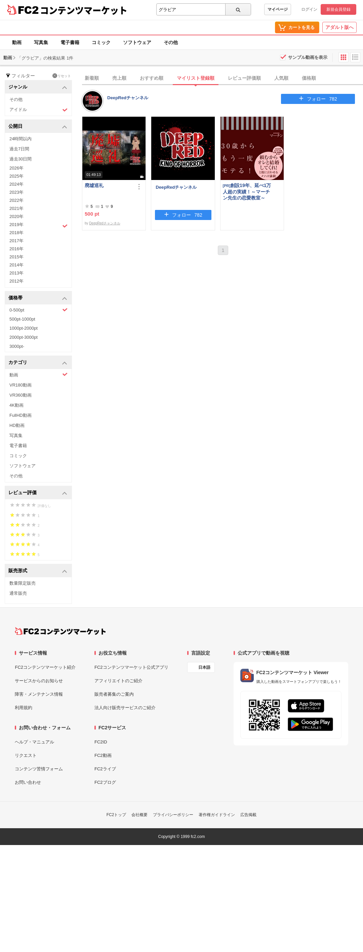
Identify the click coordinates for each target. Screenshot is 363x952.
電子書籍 (70, 42)
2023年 (16, 192)
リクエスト (26, 755)
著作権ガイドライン (217, 814)
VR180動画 (20, 385)
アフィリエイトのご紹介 (118, 680)
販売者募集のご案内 (114, 694)
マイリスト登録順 (195, 78)
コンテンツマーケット (83, 10)
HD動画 (17, 425)
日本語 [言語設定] (204, 667)
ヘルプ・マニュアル (34, 741)
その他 (171, 42)
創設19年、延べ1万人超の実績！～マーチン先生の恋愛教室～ (247, 191)
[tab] (222, 78)
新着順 (92, 78)
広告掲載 (248, 814)
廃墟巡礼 (94, 185)
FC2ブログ (105, 782)
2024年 (16, 184)
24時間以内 (20, 138)
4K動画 (16, 405)
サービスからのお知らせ (39, 680)
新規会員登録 (338, 9)
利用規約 (23, 707)
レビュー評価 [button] (37, 493)
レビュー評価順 (244, 78)
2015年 (16, 256)
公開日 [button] (37, 126)
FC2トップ (116, 814)
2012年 (16, 281)
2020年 (16, 216)
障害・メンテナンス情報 (39, 694)
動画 (17, 42)
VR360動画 (20, 395)
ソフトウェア (137, 42)
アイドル (38, 110)
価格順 (309, 78)
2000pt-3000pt (23, 337)
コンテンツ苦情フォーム (39, 768)
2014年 (16, 264)
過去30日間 (20, 158)
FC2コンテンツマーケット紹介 (45, 667)
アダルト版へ (339, 27)
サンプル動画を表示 (307, 57)
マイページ (278, 9)
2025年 (16, 176)
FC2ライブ (105, 768)
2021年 (16, 208)
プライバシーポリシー (173, 814)
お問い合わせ (28, 782)
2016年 (16, 248)
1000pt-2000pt (23, 328)
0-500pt (38, 310)
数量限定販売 (22, 583)
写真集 (41, 42)
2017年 (16, 240)
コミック (101, 42)
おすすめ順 (151, 78)
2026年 (16, 168)
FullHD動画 (20, 415)
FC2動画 (103, 755)
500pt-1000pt (22, 319)
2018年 (16, 232)
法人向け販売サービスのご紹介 (125, 707)
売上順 (119, 78)
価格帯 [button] (37, 298)
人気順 (281, 78)
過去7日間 (19, 148)
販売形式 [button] (37, 571)
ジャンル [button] (37, 87)
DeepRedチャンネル (127, 97)
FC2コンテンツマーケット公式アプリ (131, 667)
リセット (61, 75)
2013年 (16, 273)
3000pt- (16, 346)
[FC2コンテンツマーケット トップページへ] (60, 631)
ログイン (309, 9)
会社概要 (139, 814)
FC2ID (100, 741)
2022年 (16, 200)
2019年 (38, 225)
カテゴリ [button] (37, 363)
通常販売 (18, 593)
